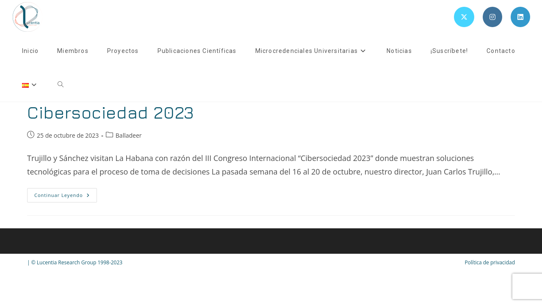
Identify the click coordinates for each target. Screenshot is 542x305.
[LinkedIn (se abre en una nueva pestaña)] (520, 17)
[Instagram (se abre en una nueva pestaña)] (492, 17)
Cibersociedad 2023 (110, 112)
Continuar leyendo (65, 196)
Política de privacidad (490, 262)
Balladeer (129, 135)
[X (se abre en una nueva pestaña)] (464, 17)
